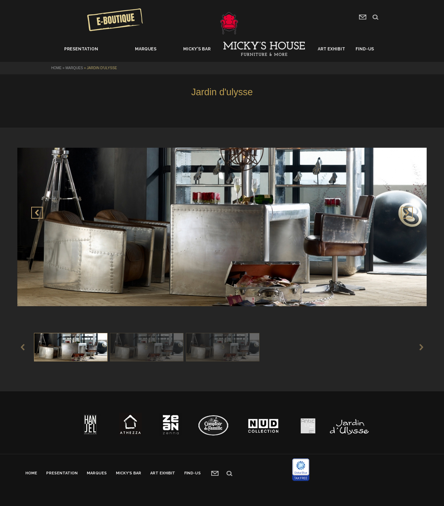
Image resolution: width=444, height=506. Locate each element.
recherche (229, 473)
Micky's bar (197, 49)
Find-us (365, 49)
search (375, 17)
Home (264, 49)
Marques (145, 49)
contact (362, 17)
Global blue (300, 469)
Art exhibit (331, 49)
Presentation (81, 49)
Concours (115, 20)
